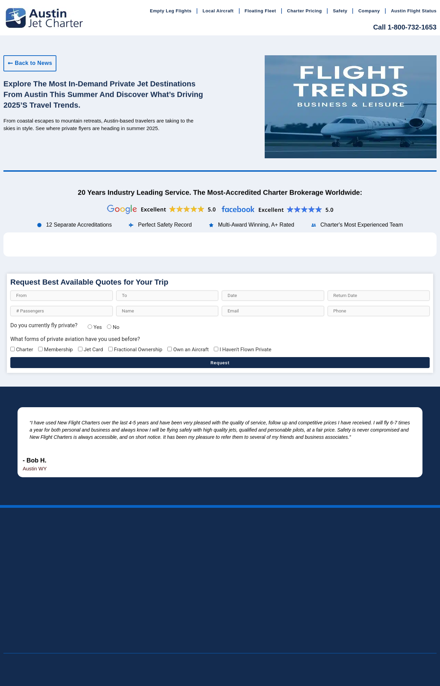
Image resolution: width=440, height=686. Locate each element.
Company (369, 10)
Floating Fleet (260, 10)
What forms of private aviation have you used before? (75, 339)
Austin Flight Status (414, 10)
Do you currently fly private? (43, 325)
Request (220, 362)
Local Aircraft (217, 10)
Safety (340, 10)
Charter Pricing (304, 10)
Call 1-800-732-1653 (405, 27)
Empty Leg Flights (170, 10)
